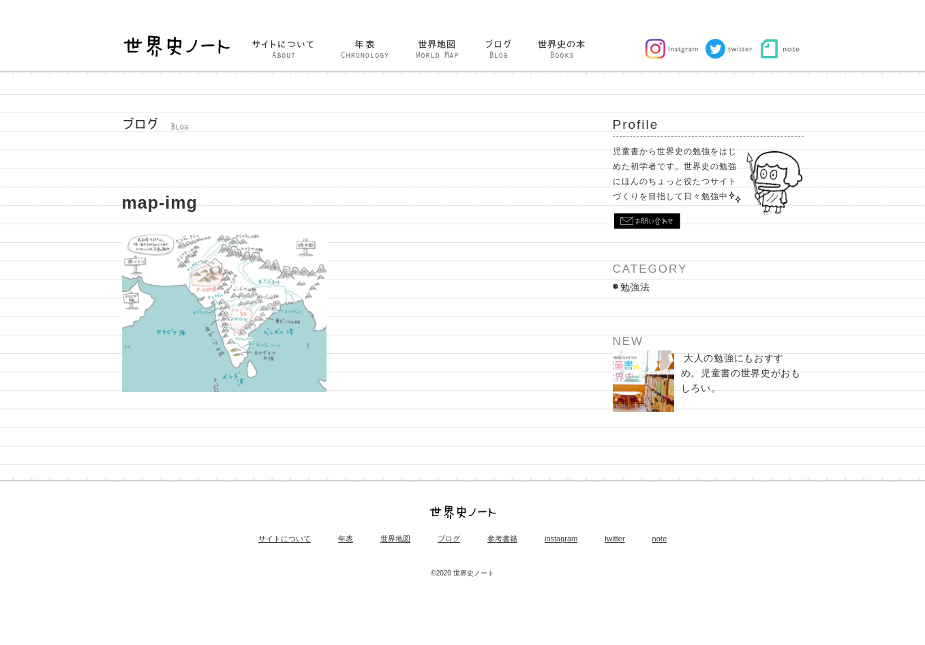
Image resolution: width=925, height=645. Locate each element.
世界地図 (395, 539)
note (659, 539)
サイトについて (284, 539)
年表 (345, 539)
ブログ (449, 539)
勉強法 (635, 287)
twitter (614, 539)
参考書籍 (502, 539)
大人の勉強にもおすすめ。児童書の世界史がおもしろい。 (707, 381)
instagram (561, 539)
